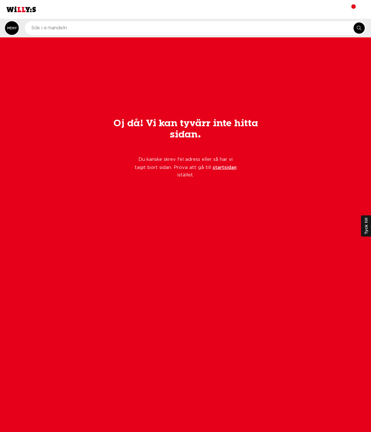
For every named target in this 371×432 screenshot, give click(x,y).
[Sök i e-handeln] (359, 28)
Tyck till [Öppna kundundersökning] (366, 226)
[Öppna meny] (12, 28)
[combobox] (195, 28)
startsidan (225, 167)
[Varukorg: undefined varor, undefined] (349, 9)
